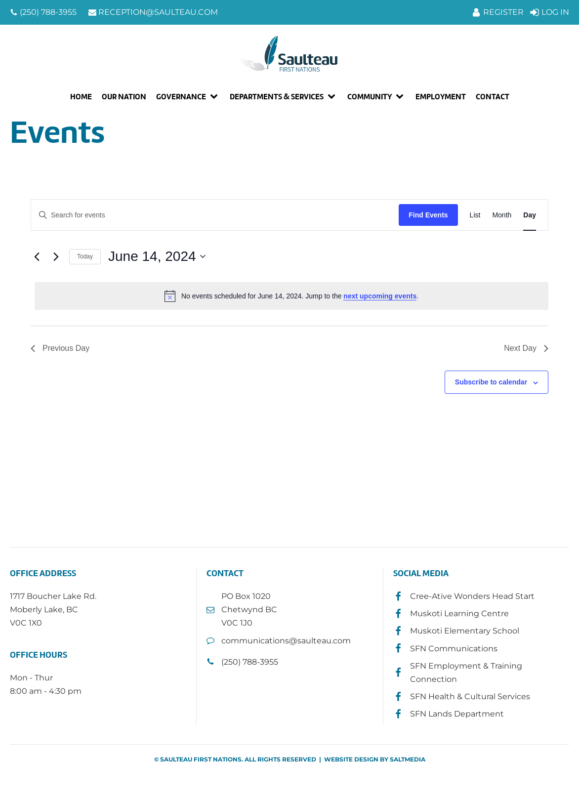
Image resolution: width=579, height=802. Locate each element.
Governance (181, 96)
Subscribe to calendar (491, 382)
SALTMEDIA (407, 759)
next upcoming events (379, 296)
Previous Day (60, 348)
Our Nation (124, 96)
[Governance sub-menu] (216, 96)
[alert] (291, 296)
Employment (440, 96)
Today (85, 256)
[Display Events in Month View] (501, 215)
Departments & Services (277, 96)
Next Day (526, 348)
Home (81, 96)
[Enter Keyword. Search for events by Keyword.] (215, 215)
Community (369, 96)
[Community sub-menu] (402, 96)
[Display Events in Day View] (529, 215)
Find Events (428, 215)
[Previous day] (36, 256)
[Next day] (56, 256)
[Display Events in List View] (475, 215)
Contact (492, 96)
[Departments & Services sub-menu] (333, 96)
